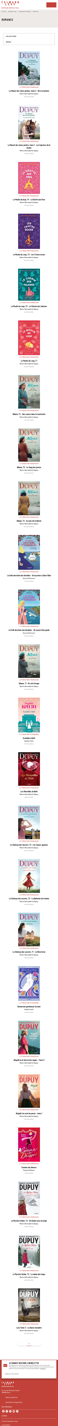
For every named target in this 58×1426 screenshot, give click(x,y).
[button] (12, 36)
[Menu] (51, 4)
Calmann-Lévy (12, 11)
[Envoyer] (52, 1373)
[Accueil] (10, 5)
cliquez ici (43, 1368)
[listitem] (3, 1411)
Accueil (4, 11)
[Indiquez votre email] (26, 1374)
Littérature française (25, 11)
